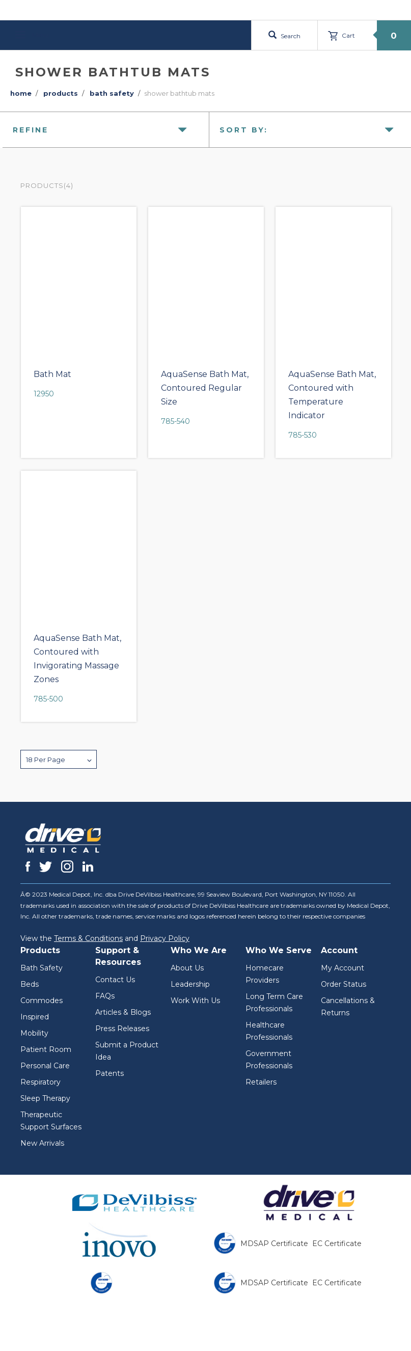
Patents (109, 1073)
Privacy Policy (164, 938)
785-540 (175, 421)
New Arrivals (42, 1143)
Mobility (34, 1033)
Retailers (261, 1082)
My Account (342, 967)
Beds (29, 984)
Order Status (343, 984)
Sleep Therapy (45, 1098)
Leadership (190, 984)
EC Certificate (337, 1243)
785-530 (302, 435)
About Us (187, 967)
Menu (32, 35)
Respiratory (40, 1082)
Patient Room (45, 1049)
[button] (58, 759)
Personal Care (45, 1065)
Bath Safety (41, 967)
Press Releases (122, 1028)
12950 (44, 393)
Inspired (34, 1016)
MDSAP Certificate (274, 1243)
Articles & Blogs (123, 1012)
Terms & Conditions (88, 938)
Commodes (41, 1000)
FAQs (105, 996)
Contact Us (115, 979)
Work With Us (195, 1000)
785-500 (48, 699)
